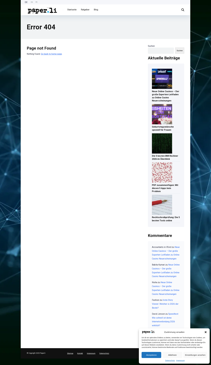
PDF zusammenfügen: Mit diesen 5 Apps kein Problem (165, 188)
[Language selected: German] (32, 2)
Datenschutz (170, 360)
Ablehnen (172, 355)
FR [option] (36, 2)
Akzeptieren (151, 355)
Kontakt (80, 353)
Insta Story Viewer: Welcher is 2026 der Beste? (165, 304)
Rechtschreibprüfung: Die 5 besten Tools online (166, 219)
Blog (96, 9)
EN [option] (32, 2)
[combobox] (1, 360)
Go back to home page (51, 54)
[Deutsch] (1, 359)
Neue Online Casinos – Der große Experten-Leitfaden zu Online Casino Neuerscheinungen (165, 96)
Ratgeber (85, 9)
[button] (205, 332)
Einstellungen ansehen (195, 355)
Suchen (151, 46)
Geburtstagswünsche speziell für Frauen (163, 128)
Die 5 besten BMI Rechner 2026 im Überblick (165, 157)
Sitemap (70, 353)
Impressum (180, 360)
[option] (31, 2)
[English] (1, 361)
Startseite (72, 9)
